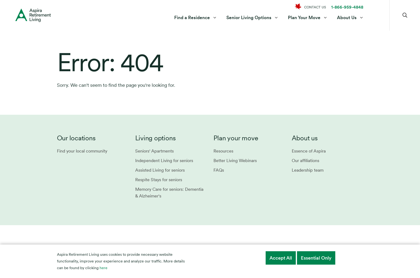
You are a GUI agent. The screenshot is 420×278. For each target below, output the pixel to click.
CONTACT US (315, 7)
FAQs (218, 170)
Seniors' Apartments (154, 150)
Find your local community (82, 150)
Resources (223, 150)
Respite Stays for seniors (158, 179)
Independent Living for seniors (164, 160)
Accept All (280, 258)
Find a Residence (192, 17)
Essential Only (316, 258)
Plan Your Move (304, 17)
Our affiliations (305, 160)
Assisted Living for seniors (160, 170)
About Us (347, 17)
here (103, 268)
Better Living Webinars (235, 160)
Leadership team (308, 170)
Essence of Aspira (309, 150)
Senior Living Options (248, 17)
